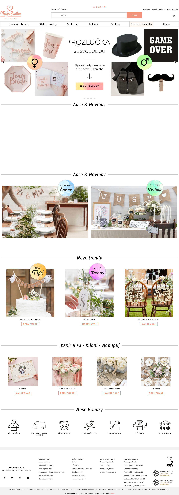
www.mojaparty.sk (38, 489)
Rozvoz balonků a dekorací (82, 469)
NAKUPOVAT (30, 324)
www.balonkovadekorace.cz (111, 489)
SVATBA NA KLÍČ (115, 425)
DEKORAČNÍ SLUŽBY (89, 425)
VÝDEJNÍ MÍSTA (14, 425)
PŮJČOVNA (140, 425)
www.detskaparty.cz (85, 489)
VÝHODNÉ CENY (64, 425)
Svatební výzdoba (78, 475)
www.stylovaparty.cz (161, 489)
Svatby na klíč (77, 472)
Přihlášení (146, 10)
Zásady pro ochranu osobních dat (51, 472)
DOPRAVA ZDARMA (39, 425)
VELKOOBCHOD (165, 425)
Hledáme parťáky (78, 479)
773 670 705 (99, 7)
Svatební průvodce (107, 462)
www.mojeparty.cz (17, 489)
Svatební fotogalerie (108, 472)
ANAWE (112, 493)
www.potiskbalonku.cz (137, 489)
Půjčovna (75, 465)
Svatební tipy (105, 465)
